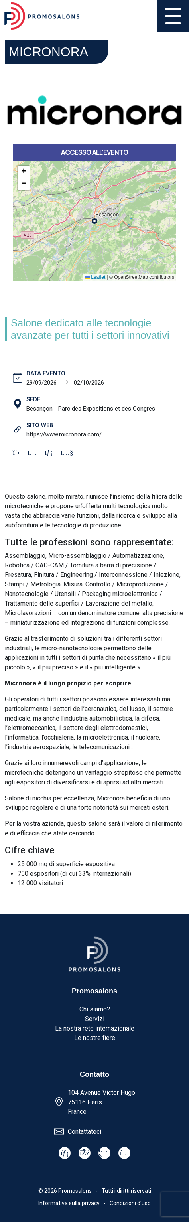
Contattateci (84, 1131)
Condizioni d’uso (130, 1203)
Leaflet (95, 277)
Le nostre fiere (94, 1038)
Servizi (94, 1019)
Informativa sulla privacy (69, 1203)
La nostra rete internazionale (94, 1028)
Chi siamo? (94, 1009)
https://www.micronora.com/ (64, 434)
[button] (24, 172)
